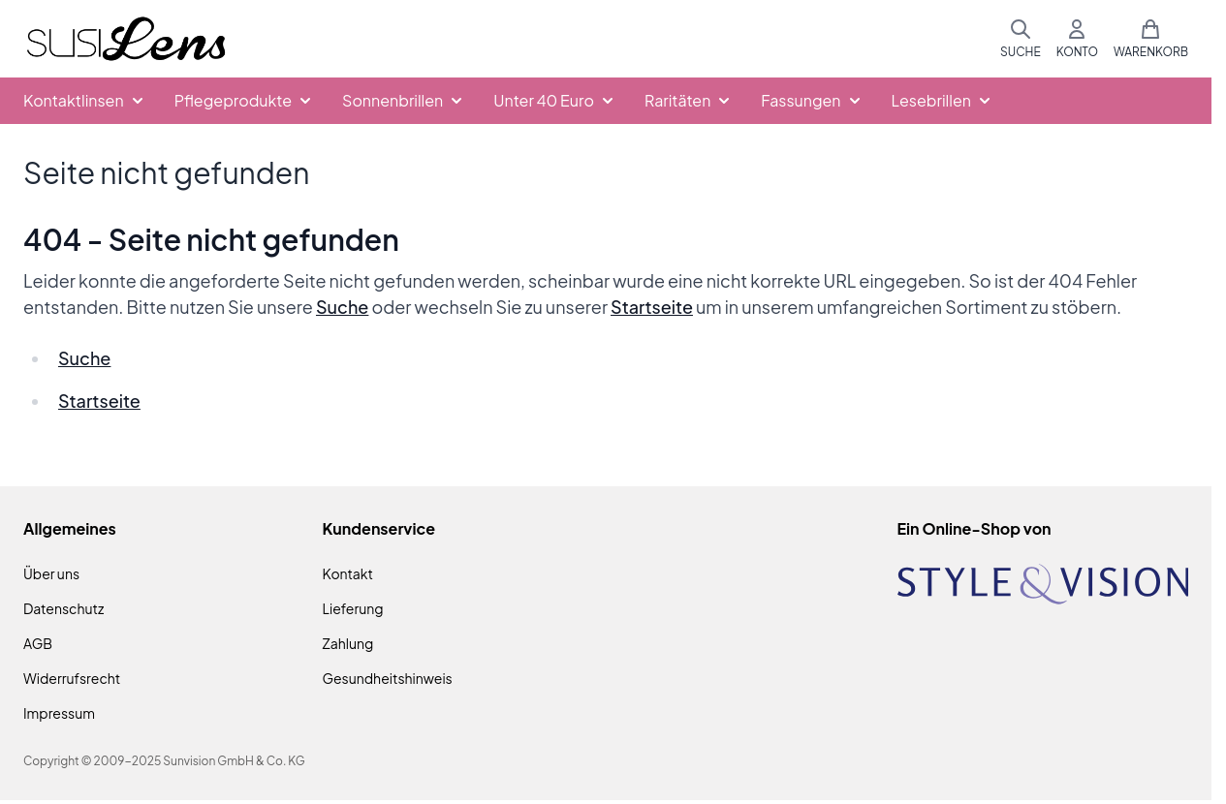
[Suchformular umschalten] (1020, 38)
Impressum (59, 713)
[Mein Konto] (1077, 38)
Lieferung (353, 608)
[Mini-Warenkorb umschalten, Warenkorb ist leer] (1151, 38)
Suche (342, 306)
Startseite (652, 306)
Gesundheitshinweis (388, 678)
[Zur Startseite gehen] (126, 39)
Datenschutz (63, 608)
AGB (37, 643)
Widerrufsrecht (71, 678)
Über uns (51, 573)
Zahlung (348, 643)
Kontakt (348, 573)
